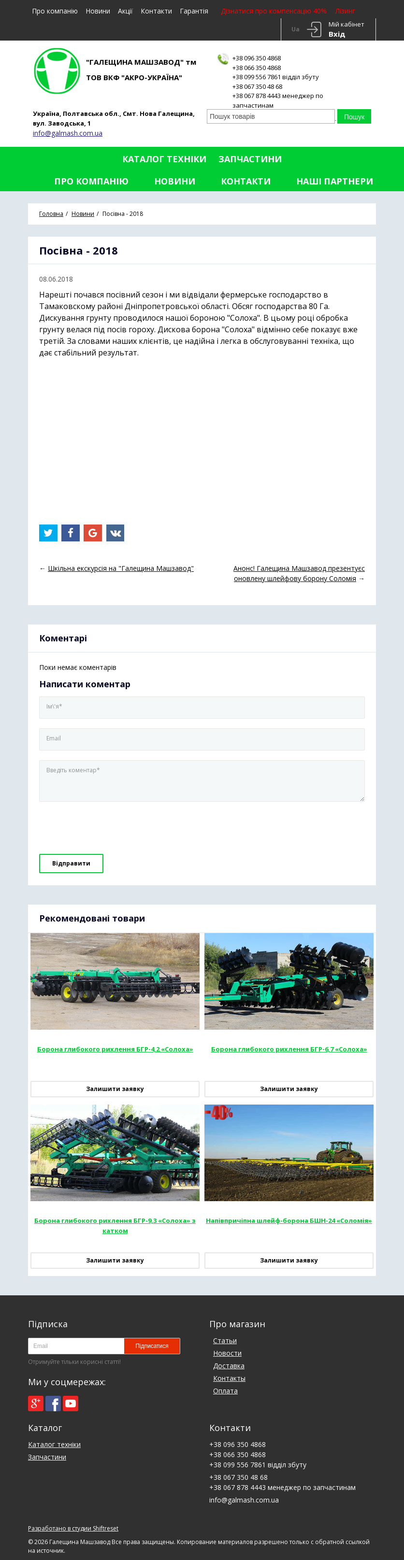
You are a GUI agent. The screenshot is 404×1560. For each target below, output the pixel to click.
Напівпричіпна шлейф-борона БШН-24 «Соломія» (289, 1220)
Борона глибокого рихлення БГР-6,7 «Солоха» (289, 1049)
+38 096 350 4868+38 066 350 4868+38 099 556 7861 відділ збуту (275, 67)
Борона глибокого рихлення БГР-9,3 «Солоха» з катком (115, 1225)
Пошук (354, 117)
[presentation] (105, 828)
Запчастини (250, 159)
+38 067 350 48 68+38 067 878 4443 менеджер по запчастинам (277, 96)
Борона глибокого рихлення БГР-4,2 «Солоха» (115, 1049)
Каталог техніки (164, 159)
